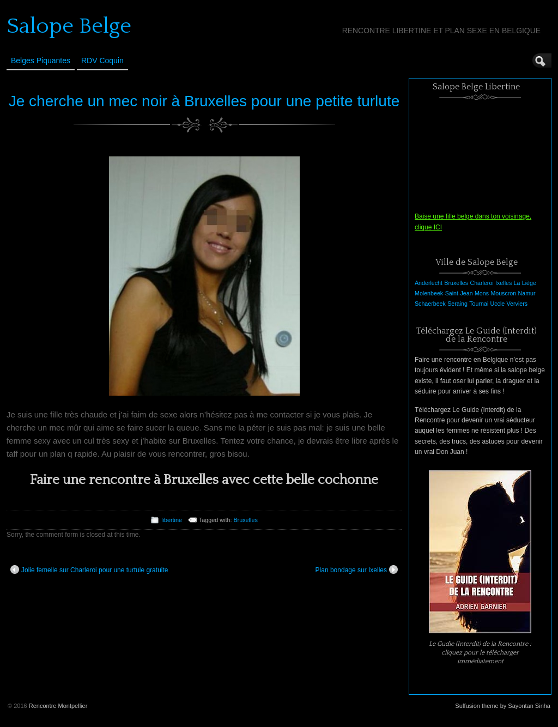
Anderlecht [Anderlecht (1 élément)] (428, 283)
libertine (171, 520)
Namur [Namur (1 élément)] (527, 293)
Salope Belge (69, 26)
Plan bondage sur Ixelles (357, 569)
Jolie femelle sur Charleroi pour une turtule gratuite (89, 569)
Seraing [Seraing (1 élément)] (457, 303)
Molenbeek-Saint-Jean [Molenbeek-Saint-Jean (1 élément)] (444, 293)
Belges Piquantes (40, 60)
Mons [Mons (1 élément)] (482, 293)
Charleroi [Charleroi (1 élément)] (481, 283)
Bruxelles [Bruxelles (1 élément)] (456, 283)
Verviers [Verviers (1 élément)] (517, 303)
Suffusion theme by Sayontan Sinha (502, 705)
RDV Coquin (102, 60)
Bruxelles (245, 520)
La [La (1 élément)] (517, 283)
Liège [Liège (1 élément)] (529, 283)
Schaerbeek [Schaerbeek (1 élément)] (430, 303)
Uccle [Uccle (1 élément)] (497, 303)
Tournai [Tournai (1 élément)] (478, 303)
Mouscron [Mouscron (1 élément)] (503, 293)
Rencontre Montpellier (58, 705)
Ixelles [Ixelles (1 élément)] (503, 283)
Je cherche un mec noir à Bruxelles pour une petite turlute (204, 101)
